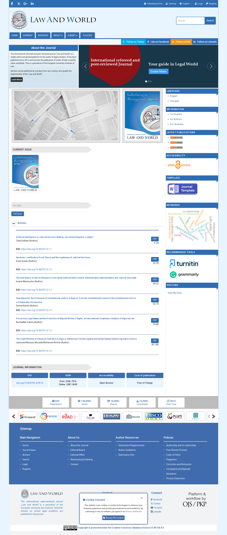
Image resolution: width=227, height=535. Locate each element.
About (58, 35)
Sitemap (171, 3)
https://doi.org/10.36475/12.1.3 (36, 290)
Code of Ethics (173, 455)
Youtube (158, 507)
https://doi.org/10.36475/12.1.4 (36, 310)
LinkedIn (157, 511)
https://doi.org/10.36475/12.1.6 (36, 351)
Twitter (157, 503)
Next (213, 416)
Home (15, 35)
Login (199, 3)
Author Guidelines (127, 450)
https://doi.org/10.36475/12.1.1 (36, 249)
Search (210, 20)
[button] (89, 66)
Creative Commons (122, 527)
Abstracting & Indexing (81, 459)
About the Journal (79, 445)
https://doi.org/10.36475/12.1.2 (36, 269)
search (26, 459)
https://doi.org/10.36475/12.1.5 (36, 330)
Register (211, 3)
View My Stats (175, 293)
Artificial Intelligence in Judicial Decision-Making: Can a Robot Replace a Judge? (54, 237)
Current (28, 35)
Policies (87, 35)
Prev (13, 416)
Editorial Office (77, 455)
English (186, 3)
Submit (72, 35)
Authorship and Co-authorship (181, 445)
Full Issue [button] (17, 213)
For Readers (176, 114)
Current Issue (29, 450)
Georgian (174, 101)
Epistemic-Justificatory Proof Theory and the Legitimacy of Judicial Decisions (53, 257)
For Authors (176, 119)
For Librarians (176, 124)
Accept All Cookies (113, 518)
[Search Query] (190, 21)
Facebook (157, 499)
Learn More (16, 79)
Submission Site (126, 455)
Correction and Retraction (179, 464)
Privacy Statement (134, 511)
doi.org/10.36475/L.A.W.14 (29, 382)
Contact (74, 464)
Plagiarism (171, 459)
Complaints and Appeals (178, 469)
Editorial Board (77, 450)
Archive (26, 455)
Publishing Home (153, 3)
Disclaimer (171, 474)
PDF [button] (155, 239)
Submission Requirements (131, 445)
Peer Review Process (176, 450)
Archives (43, 35)
